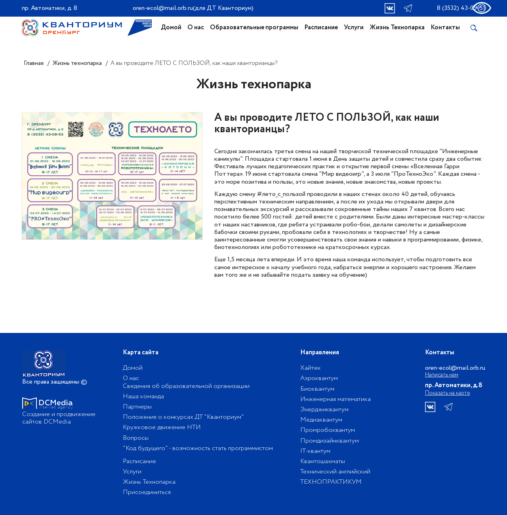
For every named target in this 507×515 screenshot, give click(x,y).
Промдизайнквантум (329, 440)
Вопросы (136, 438)
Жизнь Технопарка (397, 27)
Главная (34, 63)
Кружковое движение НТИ (162, 427)
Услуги (354, 27)
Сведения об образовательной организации (186, 386)
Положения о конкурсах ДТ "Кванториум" (183, 417)
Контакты (445, 27)
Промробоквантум (327, 430)
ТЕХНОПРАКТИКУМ (331, 481)
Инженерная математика (335, 399)
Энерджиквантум (324, 409)
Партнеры (137, 406)
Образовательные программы (254, 27)
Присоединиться (147, 492)
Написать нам (441, 375)
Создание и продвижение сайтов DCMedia (58, 418)
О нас (195, 27)
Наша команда (143, 396)
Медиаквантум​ (321, 419)
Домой (171, 27)
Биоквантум (317, 388)
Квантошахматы (322, 461)
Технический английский (335, 471)
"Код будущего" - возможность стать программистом (198, 448)
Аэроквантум (319, 378)
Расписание (321, 27)
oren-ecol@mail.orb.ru (163, 8)
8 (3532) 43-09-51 (461, 8)
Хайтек (310, 367)
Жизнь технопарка (77, 63)
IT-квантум (315, 451)
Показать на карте (447, 393)
